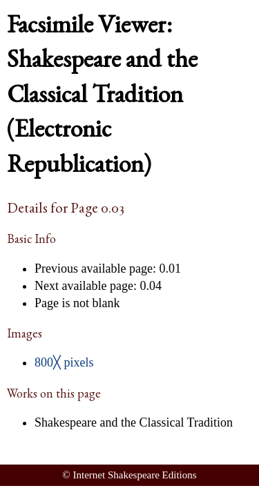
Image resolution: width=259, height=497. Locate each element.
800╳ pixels (64, 362)
